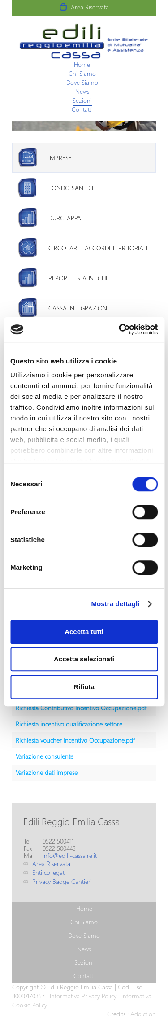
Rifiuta (84, 687)
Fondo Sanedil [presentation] (71, 188)
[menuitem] (82, 64)
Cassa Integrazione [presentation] (79, 308)
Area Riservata (90, 7)
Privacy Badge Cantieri (62, 881)
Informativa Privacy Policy (83, 996)
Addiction (143, 1014)
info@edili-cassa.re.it (70, 855)
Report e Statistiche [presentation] (78, 278)
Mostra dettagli (115, 604)
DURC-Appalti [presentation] (68, 218)
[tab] (84, 158)
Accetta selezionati (84, 659)
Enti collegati (49, 872)
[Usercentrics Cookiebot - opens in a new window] (120, 329)
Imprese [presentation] (60, 157)
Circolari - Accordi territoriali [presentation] (97, 248)
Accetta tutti (84, 631)
